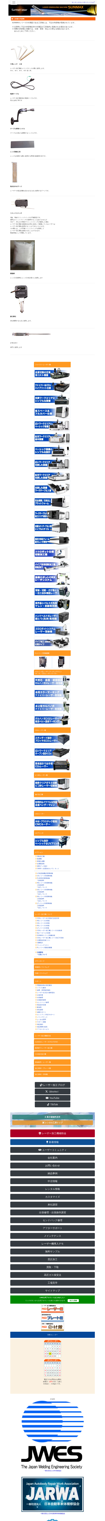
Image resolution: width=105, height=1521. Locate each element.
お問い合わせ (52, 1165)
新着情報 (52, 1142)
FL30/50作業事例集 (43, 878)
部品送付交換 (41, 1005)
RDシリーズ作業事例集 (44, 883)
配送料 (39, 1007)
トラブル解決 (41, 988)
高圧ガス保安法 (52, 1275)
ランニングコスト (43, 945)
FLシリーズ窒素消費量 (44, 947)
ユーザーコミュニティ (52, 1150)
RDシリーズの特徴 (43, 921)
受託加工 (52, 1259)
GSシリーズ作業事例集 (44, 890)
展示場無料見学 (52, 1117)
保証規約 (40, 1024)
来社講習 (40, 1010)
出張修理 (40, 997)
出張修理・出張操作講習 (52, 1212)
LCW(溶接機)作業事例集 (45, 873)
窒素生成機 (40, 861)
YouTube (52, 1098)
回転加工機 (40, 856)
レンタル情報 (52, 1189)
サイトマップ (52, 1290)
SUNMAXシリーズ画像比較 (46, 935)
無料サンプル (52, 1251)
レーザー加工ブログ (52, 1085)
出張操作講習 (41, 1000)
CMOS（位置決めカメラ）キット (48, 868)
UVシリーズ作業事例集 (44, 876)
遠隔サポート (41, 1012)
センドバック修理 (43, 1002)
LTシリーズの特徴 (43, 928)
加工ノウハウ (42, 887)
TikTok (52, 1104)
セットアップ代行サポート (46, 1014)
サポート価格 (41, 1022)
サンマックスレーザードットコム (83, 2)
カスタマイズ (52, 1196)
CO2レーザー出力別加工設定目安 (48, 918)
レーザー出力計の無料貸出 (46, 992)
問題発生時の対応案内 (44, 985)
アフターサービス (43, 1029)
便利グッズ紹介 (42, 866)
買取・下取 (52, 1267)
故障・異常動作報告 (43, 990)
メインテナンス (42, 1017)
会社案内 (52, 1157)
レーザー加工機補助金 (52, 1133)
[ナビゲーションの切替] (13, 2)
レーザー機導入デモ (53, 1243)
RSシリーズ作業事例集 (44, 896)
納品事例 (52, 1173)
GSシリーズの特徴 (43, 923)
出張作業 (40, 995)
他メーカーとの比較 (43, 933)
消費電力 (40, 943)
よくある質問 (41, 1019)
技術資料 (41, 880)
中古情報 (52, 1181)
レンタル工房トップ (52, 1123)
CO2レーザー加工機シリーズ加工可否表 (50, 938)
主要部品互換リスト (43, 940)
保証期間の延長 (42, 1027)
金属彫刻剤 (40, 864)
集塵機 (39, 859)
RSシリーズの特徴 (43, 925)
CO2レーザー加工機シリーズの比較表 (49, 930)
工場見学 (52, 1282)
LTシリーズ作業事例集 (44, 903)
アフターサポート (52, 1228)
